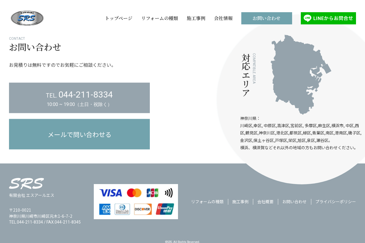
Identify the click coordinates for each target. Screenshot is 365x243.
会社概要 (265, 210)
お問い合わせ (294, 210)
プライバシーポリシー (335, 210)
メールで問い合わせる (80, 145)
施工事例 (240, 210)
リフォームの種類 (207, 210)
